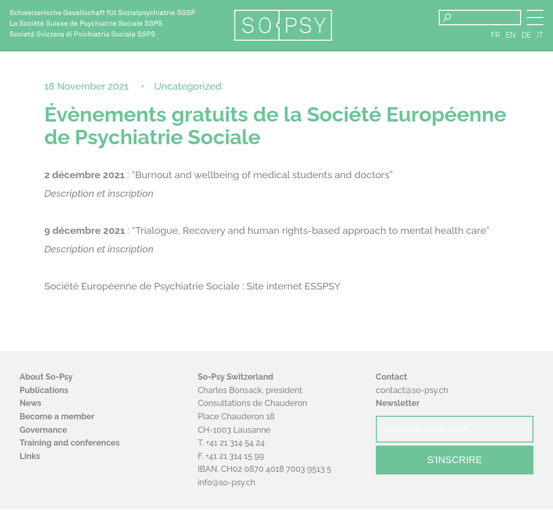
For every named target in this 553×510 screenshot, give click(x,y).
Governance (43, 431)
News (31, 405)
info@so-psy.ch (226, 484)
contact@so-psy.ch (412, 391)
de (526, 36)
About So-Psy (46, 378)
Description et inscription (98, 194)
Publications (44, 391)
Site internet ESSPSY (294, 287)
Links (30, 457)
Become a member (57, 418)
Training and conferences (69, 444)
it (540, 36)
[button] (535, 17)
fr (495, 36)
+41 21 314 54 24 (235, 444)
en (510, 36)
